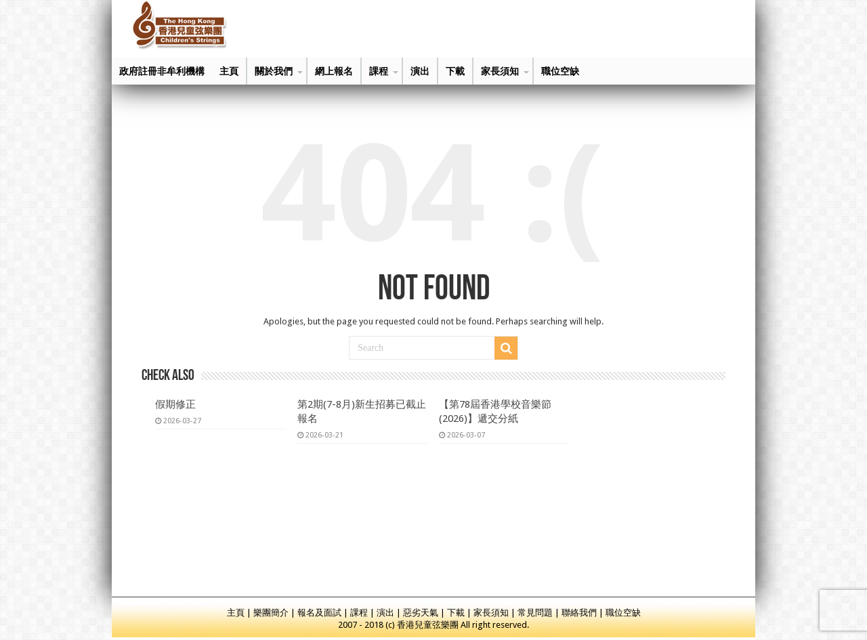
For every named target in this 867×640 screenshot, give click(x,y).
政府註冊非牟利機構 (162, 71)
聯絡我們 (579, 612)
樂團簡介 (271, 612)
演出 (419, 71)
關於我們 (274, 71)
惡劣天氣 (420, 612)
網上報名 (334, 71)
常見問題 (535, 612)
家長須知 (500, 71)
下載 (455, 71)
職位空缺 (560, 71)
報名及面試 (319, 612)
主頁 (228, 71)
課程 (378, 71)
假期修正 (175, 404)
